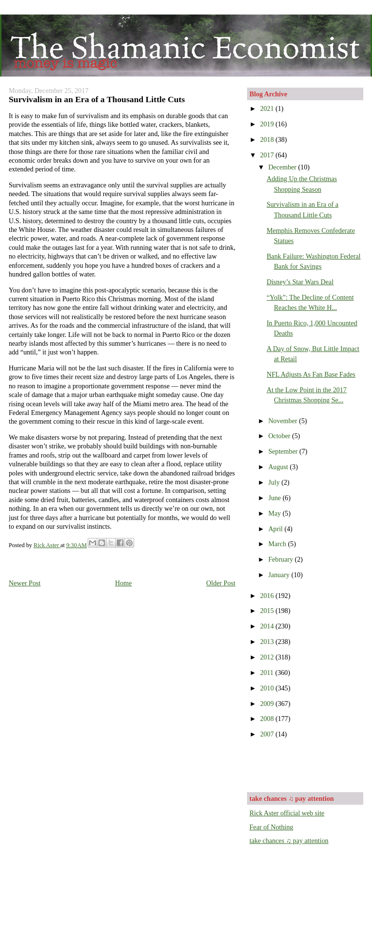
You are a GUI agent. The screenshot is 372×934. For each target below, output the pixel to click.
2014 (268, 626)
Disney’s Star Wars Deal (299, 282)
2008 (268, 718)
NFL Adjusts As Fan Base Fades (310, 374)
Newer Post (25, 583)
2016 (268, 595)
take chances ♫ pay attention (288, 840)
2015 (268, 610)
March (278, 544)
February (281, 559)
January (280, 575)
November (283, 421)
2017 (268, 155)
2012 (268, 657)
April (276, 529)
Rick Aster (46, 545)
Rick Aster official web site (287, 813)
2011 (267, 672)
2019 (268, 124)
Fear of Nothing (271, 827)
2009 (268, 703)
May (275, 513)
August (279, 467)
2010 (268, 688)
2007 (268, 734)
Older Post (220, 583)
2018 (268, 139)
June (275, 498)
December (283, 167)
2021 (268, 108)
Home (123, 583)
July (274, 482)
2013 (268, 641)
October (280, 436)
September (283, 451)
